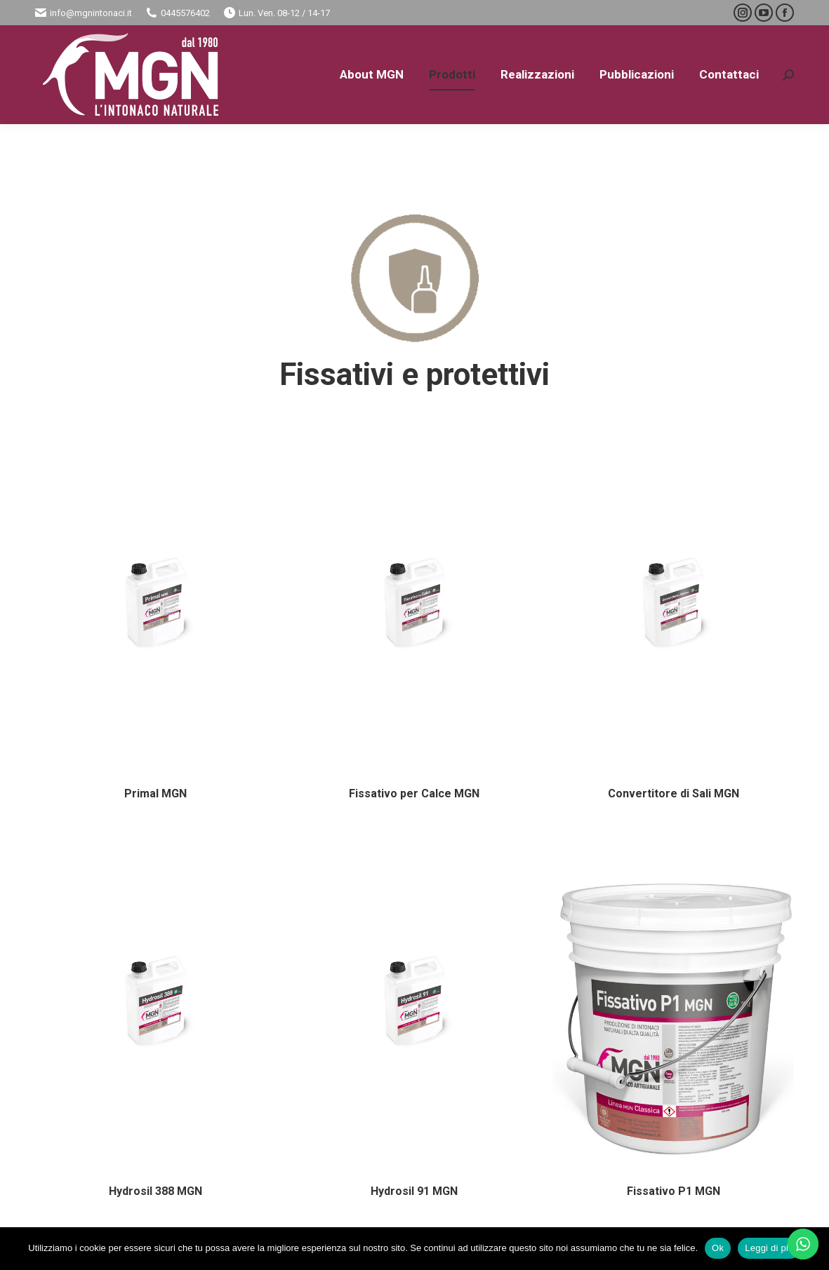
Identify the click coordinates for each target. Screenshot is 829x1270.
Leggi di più (769, 1248)
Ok (718, 1248)
